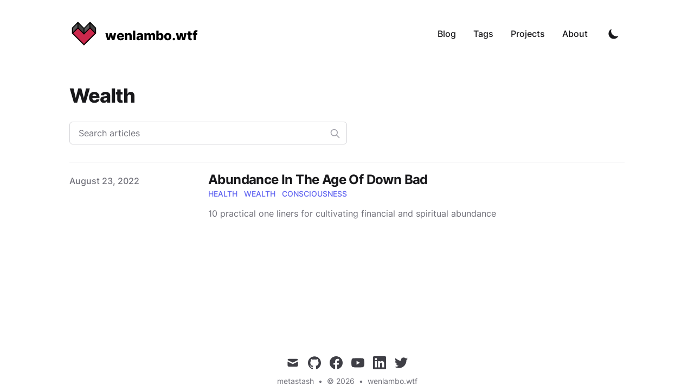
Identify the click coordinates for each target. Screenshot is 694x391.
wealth (259, 193)
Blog (447, 33)
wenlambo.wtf (392, 381)
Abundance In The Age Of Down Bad (318, 179)
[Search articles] (208, 133)
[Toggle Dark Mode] (613, 33)
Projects (528, 33)
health (222, 193)
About (575, 33)
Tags (483, 33)
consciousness (314, 193)
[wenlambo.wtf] (133, 34)
